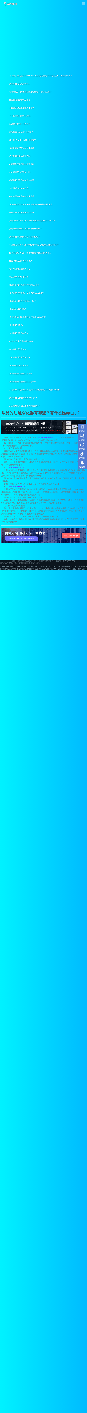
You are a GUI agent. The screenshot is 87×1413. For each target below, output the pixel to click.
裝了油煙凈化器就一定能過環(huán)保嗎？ (27, 293)
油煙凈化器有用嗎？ (18, 309)
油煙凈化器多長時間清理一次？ (22, 301)
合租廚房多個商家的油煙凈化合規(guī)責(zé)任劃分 (30, 92)
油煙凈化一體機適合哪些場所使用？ (24, 237)
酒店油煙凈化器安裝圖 (18, 277)
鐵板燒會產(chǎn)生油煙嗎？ (21, 132)
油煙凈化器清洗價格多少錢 (20, 373)
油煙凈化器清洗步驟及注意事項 (22, 381)
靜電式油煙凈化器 (46, 437)
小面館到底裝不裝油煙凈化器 (21, 164)
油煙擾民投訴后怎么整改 (19, 100)
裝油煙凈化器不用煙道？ (19, 124)
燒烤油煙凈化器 (16, 325)
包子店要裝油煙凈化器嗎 (19, 116)
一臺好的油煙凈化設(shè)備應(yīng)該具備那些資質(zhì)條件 (34, 245)
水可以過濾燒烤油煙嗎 (18, 188)
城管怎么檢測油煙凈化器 (19, 269)
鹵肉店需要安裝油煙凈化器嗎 (21, 196)
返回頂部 (82, 467)
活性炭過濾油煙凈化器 (16, 467)
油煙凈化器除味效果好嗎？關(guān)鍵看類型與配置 (30, 204)
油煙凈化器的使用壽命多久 (20, 261)
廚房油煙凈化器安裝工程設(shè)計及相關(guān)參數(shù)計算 (34, 390)
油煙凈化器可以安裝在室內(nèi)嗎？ (24, 285)
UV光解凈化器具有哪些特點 (21, 341)
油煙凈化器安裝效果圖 (18, 365)
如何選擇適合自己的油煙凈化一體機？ (25, 228)
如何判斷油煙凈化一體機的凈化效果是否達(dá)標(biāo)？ (33, 220)
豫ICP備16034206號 (69, 561)
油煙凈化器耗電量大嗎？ (19, 84)
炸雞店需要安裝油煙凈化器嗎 (21, 148)
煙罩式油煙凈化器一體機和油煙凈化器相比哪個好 (30, 253)
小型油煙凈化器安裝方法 (19, 357)
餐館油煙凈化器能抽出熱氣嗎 (21, 180)
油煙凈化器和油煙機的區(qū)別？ (23, 398)
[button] (83, 3)
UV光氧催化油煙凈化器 (16, 486)
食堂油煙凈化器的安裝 (18, 333)
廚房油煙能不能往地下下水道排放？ (24, 406)
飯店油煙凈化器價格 (18, 349)
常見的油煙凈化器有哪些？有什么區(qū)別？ (28, 317)
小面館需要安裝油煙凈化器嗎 (21, 108)
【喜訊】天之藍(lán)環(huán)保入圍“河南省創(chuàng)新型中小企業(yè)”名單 (40, 75)
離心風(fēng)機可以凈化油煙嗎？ (23, 140)
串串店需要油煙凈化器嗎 (19, 172)
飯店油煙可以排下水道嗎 (19, 156)
